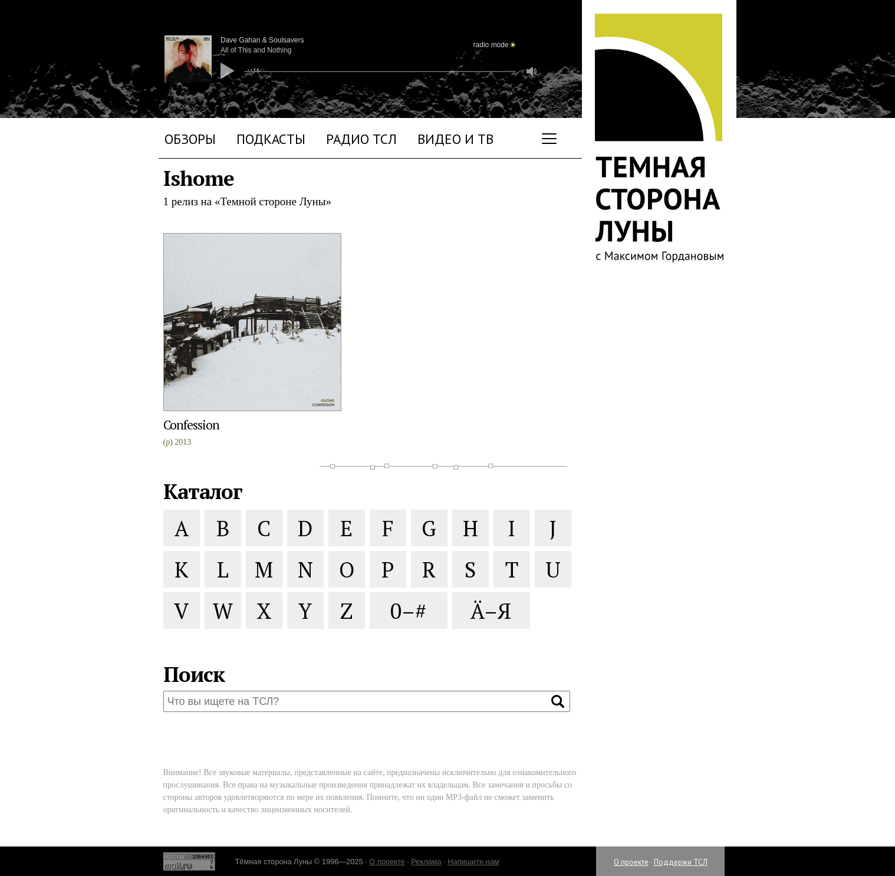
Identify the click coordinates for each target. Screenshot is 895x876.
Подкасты (270, 138)
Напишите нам (473, 861)
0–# (408, 611)
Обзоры (190, 138)
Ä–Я (490, 611)
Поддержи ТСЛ (681, 862)
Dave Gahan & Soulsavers (262, 40)
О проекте (631, 862)
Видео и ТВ (455, 138)
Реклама (426, 861)
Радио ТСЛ (361, 138)
